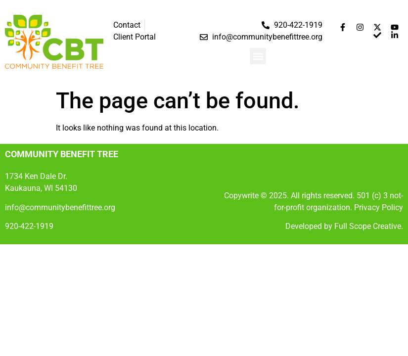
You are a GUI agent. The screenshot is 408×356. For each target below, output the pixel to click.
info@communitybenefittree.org (60, 207)
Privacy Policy (378, 207)
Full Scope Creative (367, 226)
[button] (258, 56)
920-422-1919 (29, 226)
